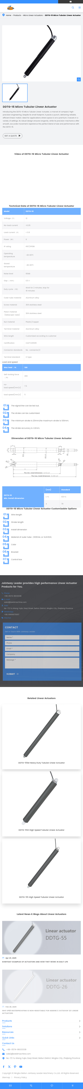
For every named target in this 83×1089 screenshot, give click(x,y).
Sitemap (6, 1077)
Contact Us (8, 1043)
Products (17, 15)
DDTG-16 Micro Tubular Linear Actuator (63, 15)
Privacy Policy (20, 1077)
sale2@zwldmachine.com (18, 1053)
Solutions (7, 1026)
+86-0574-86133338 (16, 1049)
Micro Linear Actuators (33, 15)
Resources (8, 1032)
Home (8, 15)
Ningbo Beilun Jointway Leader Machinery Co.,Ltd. (37, 1073)
